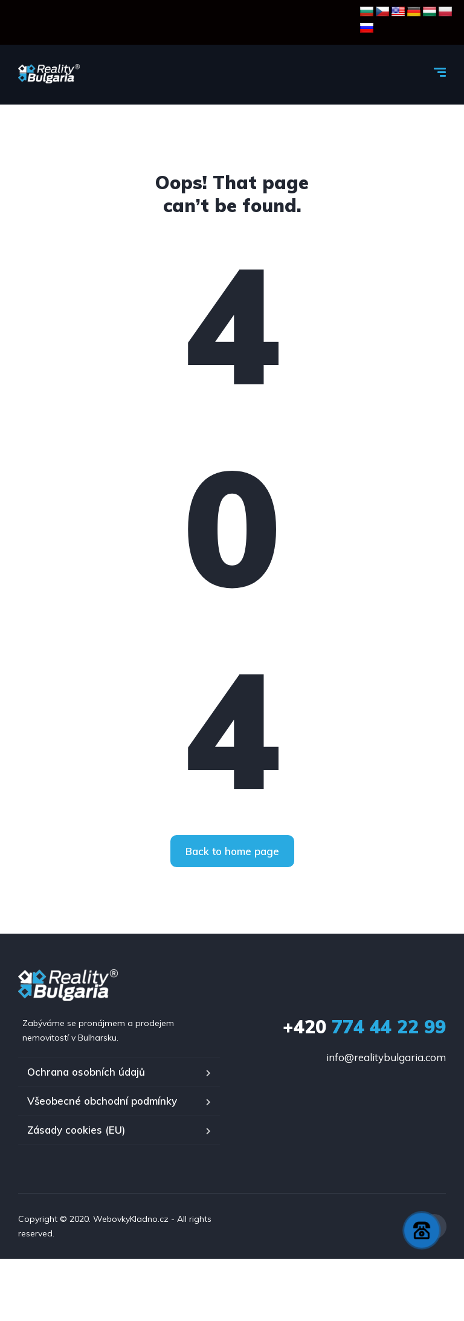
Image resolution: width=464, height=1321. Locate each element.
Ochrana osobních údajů (86, 1071)
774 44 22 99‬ (364, 1026)
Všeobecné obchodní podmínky (102, 1100)
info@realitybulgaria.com (386, 1057)
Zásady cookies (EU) (76, 1129)
